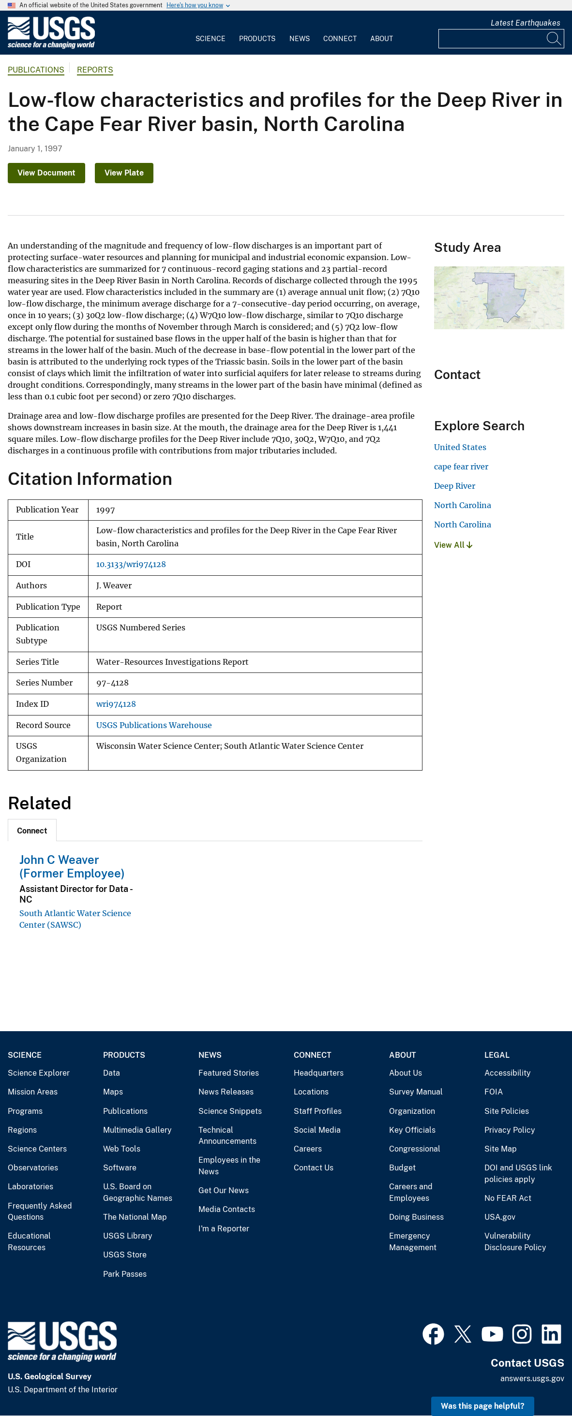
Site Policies (506, 1111)
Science (211, 39)
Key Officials (412, 1130)
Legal (497, 1055)
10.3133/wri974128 (131, 564)
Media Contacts (226, 1209)
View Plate (124, 172)
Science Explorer (39, 1073)
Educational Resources (29, 1241)
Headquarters (319, 1073)
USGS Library (127, 1236)
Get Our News (223, 1190)
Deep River (454, 486)
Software (119, 1167)
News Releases (226, 1091)
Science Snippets (230, 1111)
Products (257, 39)
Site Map (500, 1148)
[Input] (501, 38)
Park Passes (125, 1274)
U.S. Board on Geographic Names (137, 1192)
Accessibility (507, 1073)
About (381, 39)
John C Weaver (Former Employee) (72, 866)
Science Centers (37, 1148)
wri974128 (116, 704)
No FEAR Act (507, 1198)
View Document (46, 172)
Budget (402, 1167)
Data (111, 1073)
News (299, 39)
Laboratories (30, 1186)
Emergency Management (413, 1241)
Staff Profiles (318, 1111)
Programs (25, 1111)
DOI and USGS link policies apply (518, 1173)
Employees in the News (229, 1165)
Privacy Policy (509, 1130)
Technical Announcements (227, 1135)
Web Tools (121, 1148)
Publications (36, 69)
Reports (95, 69)
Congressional (414, 1148)
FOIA (493, 1091)
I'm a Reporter (223, 1228)
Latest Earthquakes (525, 23)
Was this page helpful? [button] (483, 1406)
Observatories (33, 1167)
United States (460, 447)
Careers (308, 1148)
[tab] (32, 830)
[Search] (554, 38)
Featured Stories (228, 1073)
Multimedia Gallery (137, 1130)
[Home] (51, 46)
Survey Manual (416, 1091)
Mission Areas (33, 1091)
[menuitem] (210, 32)
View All (453, 545)
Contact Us (313, 1167)
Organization (412, 1111)
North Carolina (462, 505)
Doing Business (416, 1217)
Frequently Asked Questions (40, 1211)
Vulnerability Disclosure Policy (515, 1241)
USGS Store (125, 1254)
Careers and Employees (411, 1192)
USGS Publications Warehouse (154, 725)
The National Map (135, 1217)
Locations (311, 1091)
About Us (405, 1073)
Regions (22, 1130)
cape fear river (461, 466)
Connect (340, 39)
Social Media (317, 1130)
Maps (113, 1091)
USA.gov (499, 1217)
